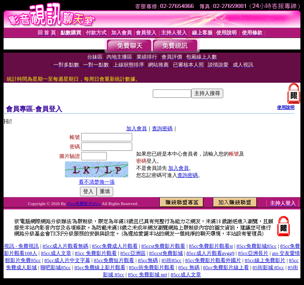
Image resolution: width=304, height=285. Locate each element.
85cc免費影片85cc (84, 203)
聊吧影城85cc (55, 267)
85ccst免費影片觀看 (163, 246)
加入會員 (136, 128)
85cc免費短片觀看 (114, 260)
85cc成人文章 (56, 253)
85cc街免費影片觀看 (152, 267)
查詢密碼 (162, 128)
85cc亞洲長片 (253, 253)
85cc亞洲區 (133, 253)
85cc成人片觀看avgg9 (210, 253)
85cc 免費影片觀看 (96, 253)
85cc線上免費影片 (265, 260)
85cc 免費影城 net (147, 274)
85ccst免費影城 (166, 253)
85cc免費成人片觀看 (115, 246)
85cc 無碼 (189, 267)
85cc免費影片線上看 (226, 267)
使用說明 (285, 107)
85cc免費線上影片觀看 (99, 267)
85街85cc (172, 260)
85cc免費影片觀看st (211, 246)
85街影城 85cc (268, 267)
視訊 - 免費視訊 (21, 246)
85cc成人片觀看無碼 (66, 246)
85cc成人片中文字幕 (67, 260)
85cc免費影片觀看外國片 (213, 260)
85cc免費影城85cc (257, 246)
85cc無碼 (148, 260)
